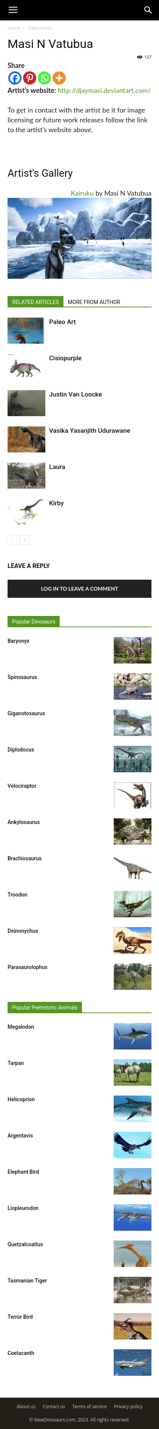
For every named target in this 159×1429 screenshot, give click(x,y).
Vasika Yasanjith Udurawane (89, 430)
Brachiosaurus (25, 858)
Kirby (56, 503)
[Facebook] (15, 78)
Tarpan (16, 1063)
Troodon (17, 895)
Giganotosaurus (26, 713)
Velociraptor (22, 786)
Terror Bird (20, 1317)
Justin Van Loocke (75, 394)
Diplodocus (21, 750)
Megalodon (21, 1027)
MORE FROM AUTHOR (94, 302)
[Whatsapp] (44, 78)
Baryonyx (18, 641)
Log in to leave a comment (79, 588)
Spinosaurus (22, 677)
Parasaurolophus (28, 967)
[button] (148, 10)
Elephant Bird (23, 1172)
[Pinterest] (29, 78)
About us (26, 1406)
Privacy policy (128, 1406)
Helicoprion (21, 1099)
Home (14, 28)
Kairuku (82, 193)
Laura (57, 467)
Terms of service (89, 1406)
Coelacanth (21, 1353)
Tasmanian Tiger (27, 1281)
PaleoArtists (40, 28)
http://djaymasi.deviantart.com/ (104, 90)
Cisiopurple (65, 358)
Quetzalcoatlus (25, 1244)
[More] (59, 78)
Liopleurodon (23, 1208)
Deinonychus (23, 931)
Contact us (54, 1406)
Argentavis (20, 1136)
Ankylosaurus (24, 822)
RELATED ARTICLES (35, 302)
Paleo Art (62, 322)
